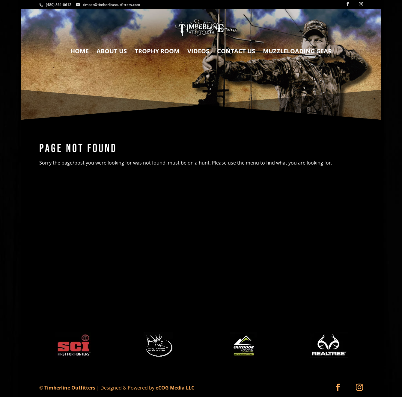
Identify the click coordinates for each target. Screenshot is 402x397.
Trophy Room (157, 52)
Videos (198, 52)
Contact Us (236, 52)
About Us (112, 52)
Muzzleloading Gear (297, 52)
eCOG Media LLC (175, 387)
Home (79, 52)
